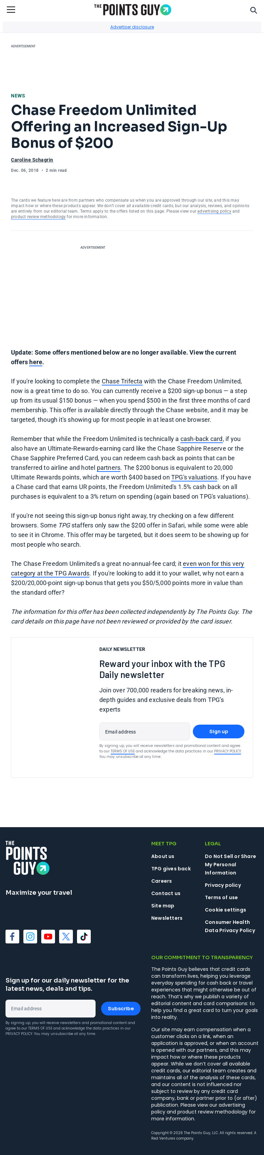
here (35, 362)
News (18, 95)
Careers (161, 881)
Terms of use (221, 897)
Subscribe (121, 1008)
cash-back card (201, 438)
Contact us (165, 893)
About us (163, 856)
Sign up (218, 731)
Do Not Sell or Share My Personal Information (230, 864)
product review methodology (38, 216)
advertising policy (214, 211)
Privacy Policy (227, 751)
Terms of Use (123, 751)
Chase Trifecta (122, 381)
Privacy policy (223, 885)
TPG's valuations (194, 477)
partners (109, 467)
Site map (163, 905)
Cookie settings (225, 909)
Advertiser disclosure (132, 27)
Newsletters (167, 918)
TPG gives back (171, 868)
